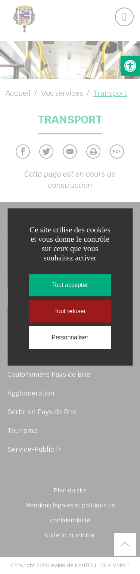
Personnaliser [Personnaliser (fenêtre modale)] (70, 337)
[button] (130, 66)
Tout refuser (69, 311)
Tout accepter (70, 285)
